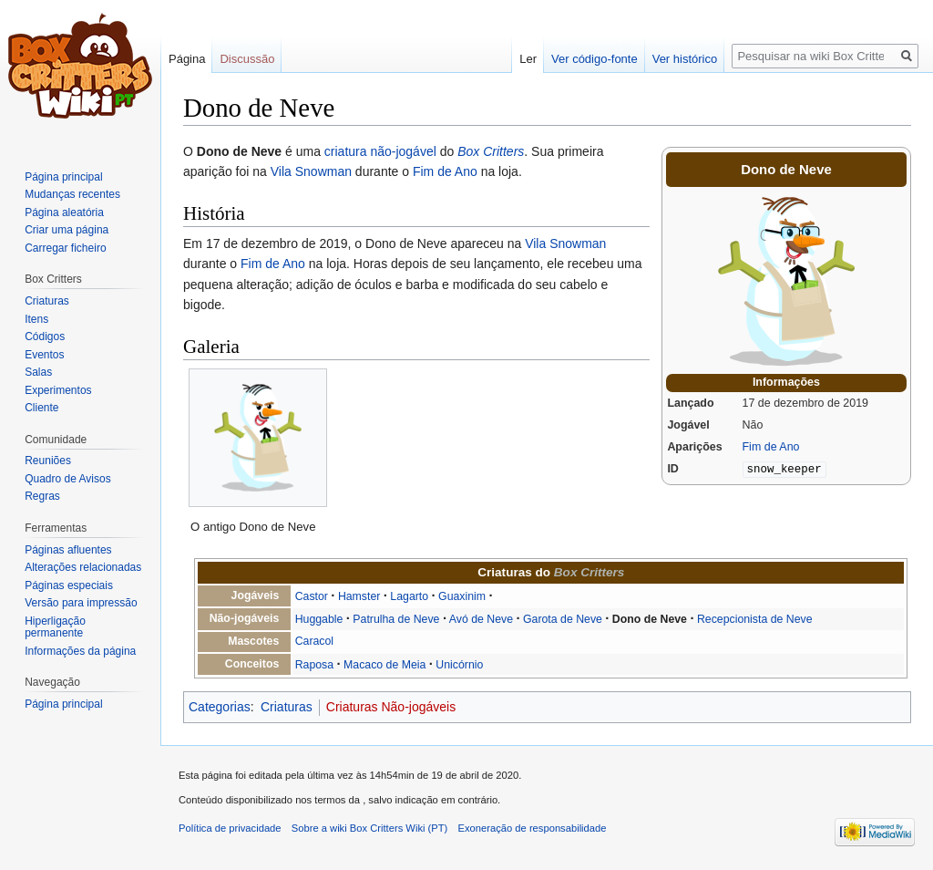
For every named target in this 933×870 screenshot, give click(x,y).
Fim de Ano (771, 446)
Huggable (319, 619)
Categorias (220, 706)
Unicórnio (459, 664)
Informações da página (80, 651)
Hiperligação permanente (55, 627)
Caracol (314, 641)
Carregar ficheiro (65, 248)
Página (187, 59)
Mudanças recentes (72, 194)
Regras (42, 496)
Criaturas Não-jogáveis (391, 706)
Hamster (359, 596)
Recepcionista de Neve (755, 619)
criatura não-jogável (380, 151)
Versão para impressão (81, 602)
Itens (36, 319)
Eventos (44, 354)
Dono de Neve (649, 619)
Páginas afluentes (68, 550)
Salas (38, 372)
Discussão (247, 59)
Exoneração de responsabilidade (532, 828)
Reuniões (48, 460)
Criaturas (287, 706)
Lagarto (409, 596)
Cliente (41, 407)
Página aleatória (64, 212)
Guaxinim (462, 596)
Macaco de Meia (384, 664)
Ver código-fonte (594, 59)
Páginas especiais (69, 585)
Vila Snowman (311, 171)
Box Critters (490, 151)
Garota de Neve (562, 619)
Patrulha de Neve (396, 619)
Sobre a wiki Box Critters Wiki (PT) (370, 828)
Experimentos (58, 390)
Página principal (63, 177)
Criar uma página (66, 229)
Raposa (314, 664)
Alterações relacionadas (83, 567)
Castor (311, 596)
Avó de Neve (481, 619)
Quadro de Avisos (68, 478)
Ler (528, 59)
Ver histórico (685, 59)
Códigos (45, 336)
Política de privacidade (230, 828)
